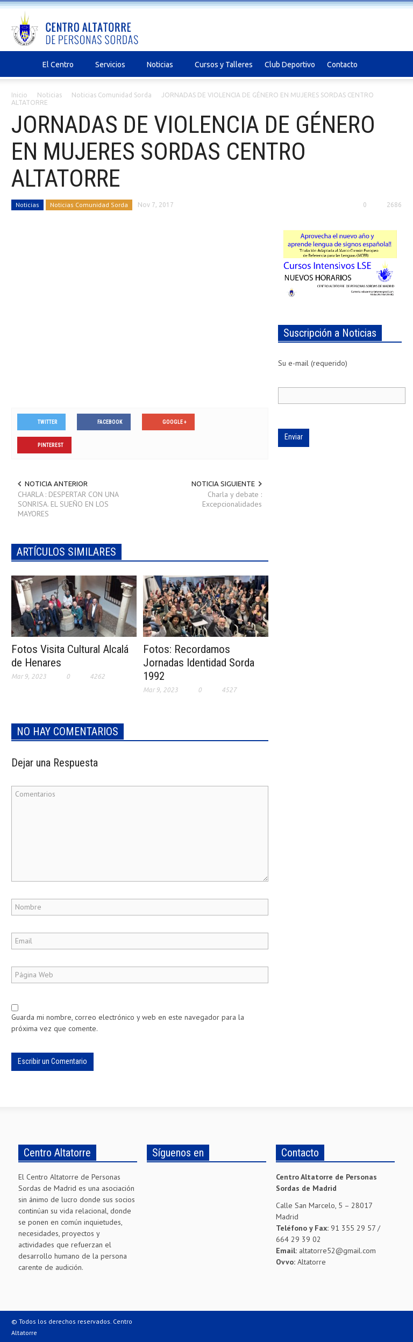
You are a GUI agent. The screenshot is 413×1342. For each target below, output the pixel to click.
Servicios (111, 69)
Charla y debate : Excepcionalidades (232, 499)
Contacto (342, 64)
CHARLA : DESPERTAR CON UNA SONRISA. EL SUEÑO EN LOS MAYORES (68, 504)
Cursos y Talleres (224, 64)
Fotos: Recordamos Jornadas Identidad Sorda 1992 (198, 663)
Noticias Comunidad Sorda (89, 205)
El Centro (60, 69)
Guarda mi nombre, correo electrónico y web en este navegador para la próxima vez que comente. (127, 1022)
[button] (391, 64)
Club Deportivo (290, 64)
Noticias (161, 69)
